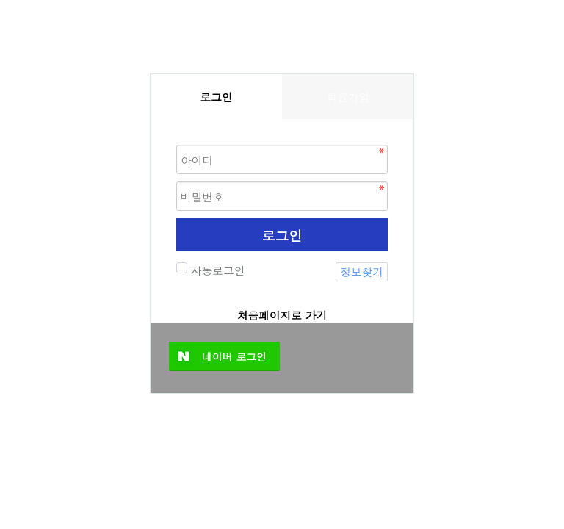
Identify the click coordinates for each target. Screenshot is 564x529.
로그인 (282, 235)
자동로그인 (216, 270)
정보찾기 (361, 271)
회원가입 (347, 96)
